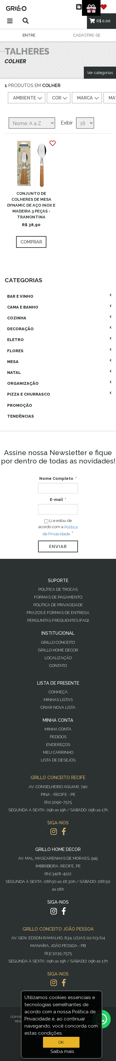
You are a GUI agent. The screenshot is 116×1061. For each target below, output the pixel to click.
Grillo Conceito (58, 642)
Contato (58, 665)
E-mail (56, 499)
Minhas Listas (58, 699)
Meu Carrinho (58, 752)
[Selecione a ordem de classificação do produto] (32, 123)
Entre (29, 35)
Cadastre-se (87, 35)
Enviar (58, 546)
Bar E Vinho (20, 296)
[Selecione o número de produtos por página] (85, 123)
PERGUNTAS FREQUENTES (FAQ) (58, 620)
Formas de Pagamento (58, 597)
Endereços (58, 744)
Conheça (58, 692)
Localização (58, 657)
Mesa (13, 361)
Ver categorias (100, 72)
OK (61, 1042)
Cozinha (16, 318)
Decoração (20, 329)
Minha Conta (58, 729)
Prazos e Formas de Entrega (58, 612)
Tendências (20, 416)
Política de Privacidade (58, 605)
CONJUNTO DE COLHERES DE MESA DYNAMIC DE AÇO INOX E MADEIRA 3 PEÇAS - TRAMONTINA (31, 205)
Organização (23, 383)
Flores (15, 351)
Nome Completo (56, 478)
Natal (14, 372)
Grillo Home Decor (58, 650)
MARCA (88, 98)
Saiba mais (62, 1051)
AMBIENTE (28, 98)
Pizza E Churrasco (28, 394)
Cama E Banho (22, 307)
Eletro (15, 339)
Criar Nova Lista (58, 707)
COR (60, 98)
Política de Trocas (58, 589)
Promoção (19, 405)
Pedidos (58, 736)
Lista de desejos (58, 760)
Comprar (31, 241)
